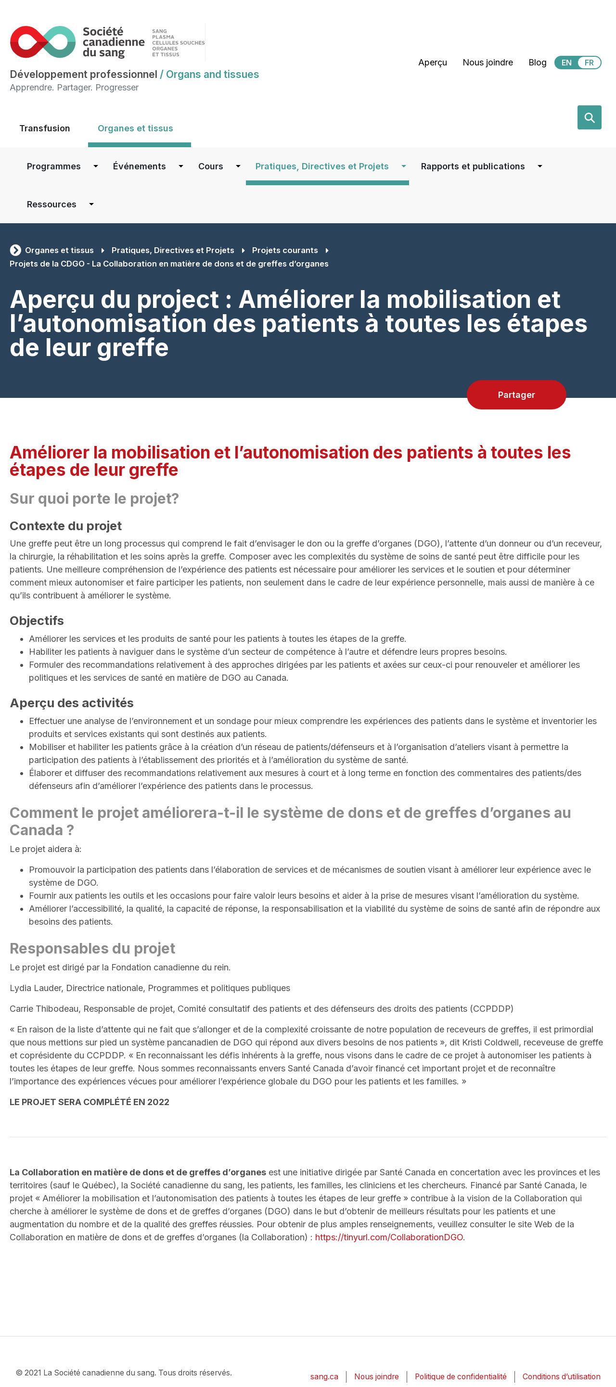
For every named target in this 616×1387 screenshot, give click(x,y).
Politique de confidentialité (461, 1376)
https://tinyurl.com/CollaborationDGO (389, 1237)
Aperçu (432, 62)
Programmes (54, 166)
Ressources (52, 204)
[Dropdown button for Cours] (238, 166)
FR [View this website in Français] (589, 62)
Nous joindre (487, 62)
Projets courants (285, 250)
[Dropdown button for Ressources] (91, 204)
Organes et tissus (135, 128)
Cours (210, 166)
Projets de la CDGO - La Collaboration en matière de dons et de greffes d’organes (169, 263)
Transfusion (44, 128)
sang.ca (324, 1376)
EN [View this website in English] (567, 62)
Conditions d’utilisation (562, 1376)
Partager (516, 395)
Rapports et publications (473, 166)
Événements (139, 166)
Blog (537, 62)
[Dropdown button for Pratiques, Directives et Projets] (403, 166)
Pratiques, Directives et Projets (322, 166)
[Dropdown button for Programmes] (95, 166)
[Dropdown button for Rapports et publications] (540, 166)
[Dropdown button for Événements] (181, 166)
